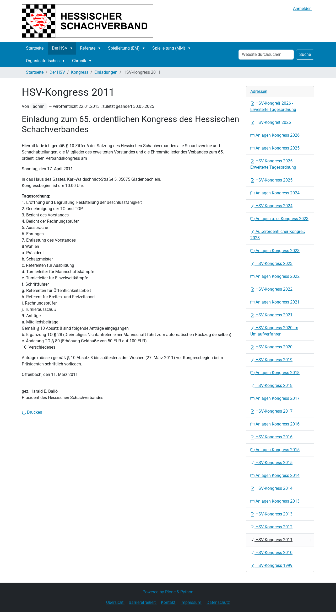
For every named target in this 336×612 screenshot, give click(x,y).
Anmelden (302, 8)
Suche (305, 54)
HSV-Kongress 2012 (271, 526)
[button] (72, 48)
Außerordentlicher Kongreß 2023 (277, 234)
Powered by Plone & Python (168, 591)
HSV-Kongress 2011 (271, 539)
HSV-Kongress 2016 (271, 436)
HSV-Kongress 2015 (271, 462)
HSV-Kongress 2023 (271, 263)
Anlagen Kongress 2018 (275, 372)
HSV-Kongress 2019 (271, 359)
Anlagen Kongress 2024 (275, 192)
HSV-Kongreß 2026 (270, 122)
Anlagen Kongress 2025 (275, 148)
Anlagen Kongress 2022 (275, 276)
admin (39, 106)
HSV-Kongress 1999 (271, 565)
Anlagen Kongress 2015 (275, 449)
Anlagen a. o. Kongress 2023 (279, 218)
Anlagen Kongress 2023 (275, 250)
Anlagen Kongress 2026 (275, 135)
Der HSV (59, 48)
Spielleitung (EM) (124, 48)
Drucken (32, 412)
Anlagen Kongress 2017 (275, 398)
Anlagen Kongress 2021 (275, 302)
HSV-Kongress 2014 (271, 488)
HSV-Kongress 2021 (271, 314)
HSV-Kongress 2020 (271, 346)
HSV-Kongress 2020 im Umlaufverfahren (274, 331)
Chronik (79, 60)
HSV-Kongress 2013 (271, 514)
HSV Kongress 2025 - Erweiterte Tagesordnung (273, 164)
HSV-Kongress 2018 (271, 385)
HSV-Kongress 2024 (271, 205)
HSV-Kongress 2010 (271, 552)
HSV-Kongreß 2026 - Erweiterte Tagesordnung (273, 106)
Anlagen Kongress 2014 (275, 475)
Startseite (35, 48)
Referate (87, 48)
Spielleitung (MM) (168, 48)
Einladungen (105, 72)
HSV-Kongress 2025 (271, 180)
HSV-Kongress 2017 (271, 411)
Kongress (79, 72)
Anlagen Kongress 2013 (275, 501)
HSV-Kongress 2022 (271, 289)
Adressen (258, 91)
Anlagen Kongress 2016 (275, 424)
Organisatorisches (42, 60)
